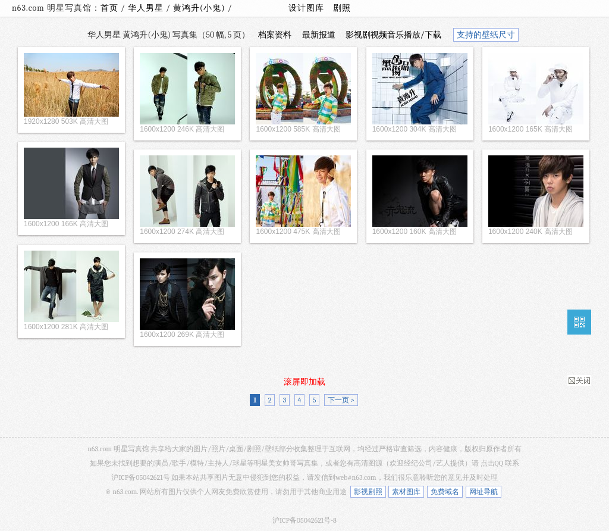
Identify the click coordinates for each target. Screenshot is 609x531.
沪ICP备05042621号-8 (304, 520)
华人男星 (147, 8)
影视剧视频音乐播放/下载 (393, 35)
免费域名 (445, 492)
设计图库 (306, 8)
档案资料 (274, 35)
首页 (109, 8)
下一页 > (341, 400)
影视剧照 (368, 492)
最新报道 (318, 35)
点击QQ (492, 463)
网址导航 (483, 492)
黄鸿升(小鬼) (200, 8)
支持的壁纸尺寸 (486, 35)
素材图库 (406, 492)
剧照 (342, 8)
